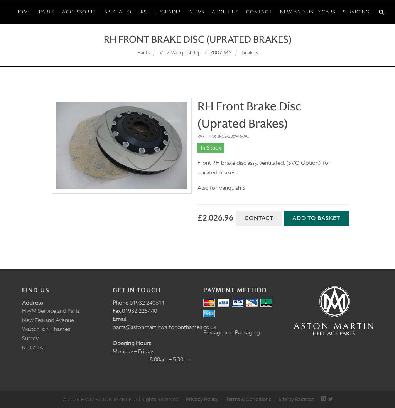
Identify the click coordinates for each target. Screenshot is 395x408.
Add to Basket (316, 218)
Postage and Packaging (231, 332)
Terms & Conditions (248, 399)
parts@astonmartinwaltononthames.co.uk (164, 327)
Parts (143, 52)
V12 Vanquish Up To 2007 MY (195, 52)
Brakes (249, 52)
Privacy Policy (202, 399)
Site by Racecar (296, 399)
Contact (259, 218)
